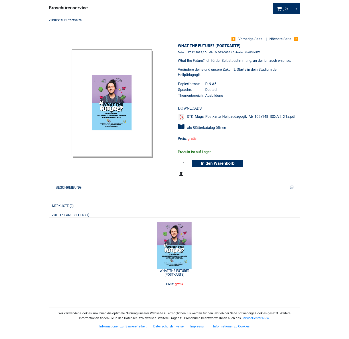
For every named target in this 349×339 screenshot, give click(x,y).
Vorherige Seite (250, 39)
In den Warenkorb (217, 163)
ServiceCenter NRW (255, 318)
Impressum (198, 326)
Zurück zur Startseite (65, 20)
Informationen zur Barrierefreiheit (122, 326)
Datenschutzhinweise (168, 326)
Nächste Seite (280, 39)
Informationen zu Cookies (231, 326)
